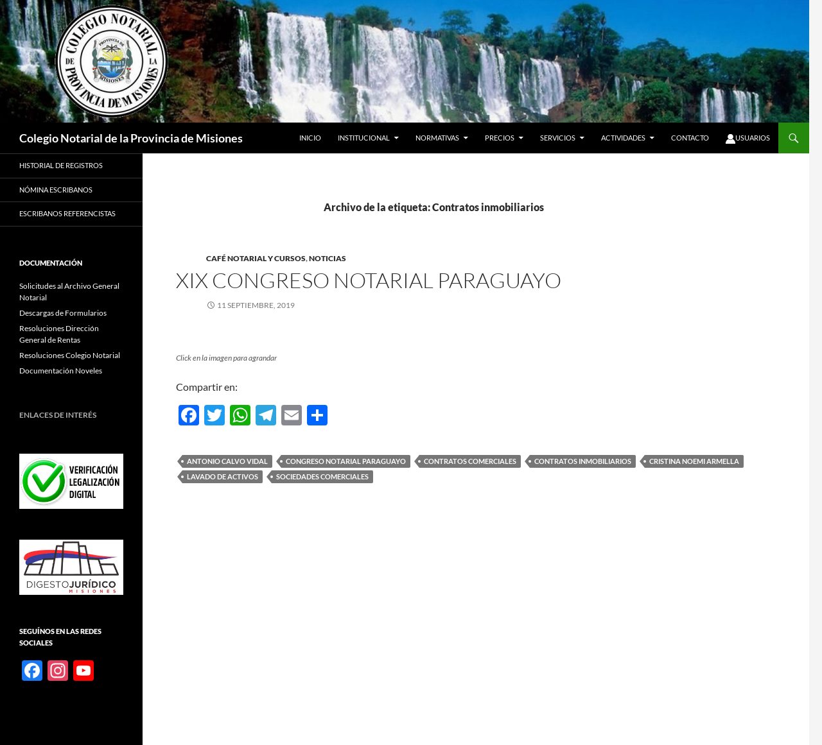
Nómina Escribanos (55, 189)
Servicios (557, 137)
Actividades (623, 137)
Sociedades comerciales (322, 476)
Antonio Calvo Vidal (227, 461)
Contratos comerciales (470, 461)
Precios (499, 137)
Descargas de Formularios (63, 313)
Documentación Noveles (60, 370)
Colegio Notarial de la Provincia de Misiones (131, 138)
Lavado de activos (222, 476)
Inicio (310, 137)
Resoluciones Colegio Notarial (69, 355)
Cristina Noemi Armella (694, 461)
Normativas (437, 137)
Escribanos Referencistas (67, 213)
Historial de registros (61, 165)
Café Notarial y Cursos (256, 258)
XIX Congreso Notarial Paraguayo (368, 280)
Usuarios (748, 138)
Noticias (327, 258)
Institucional (364, 137)
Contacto (690, 137)
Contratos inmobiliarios (582, 461)
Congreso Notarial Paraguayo (346, 461)
